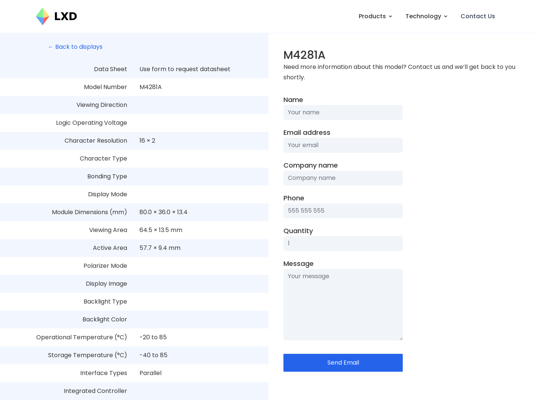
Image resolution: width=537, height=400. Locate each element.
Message (298, 263)
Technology (427, 16)
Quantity (298, 230)
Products (376, 16)
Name (293, 99)
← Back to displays (75, 46)
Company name (310, 165)
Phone (293, 198)
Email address (306, 132)
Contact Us (478, 16)
